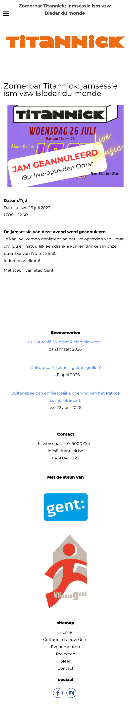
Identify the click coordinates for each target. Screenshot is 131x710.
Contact (65, 668)
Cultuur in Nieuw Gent (65, 639)
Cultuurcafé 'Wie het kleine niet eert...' (65, 341)
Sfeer (65, 661)
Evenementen (65, 646)
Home (65, 632)
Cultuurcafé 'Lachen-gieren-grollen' (65, 367)
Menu (6, 13)
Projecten (65, 653)
